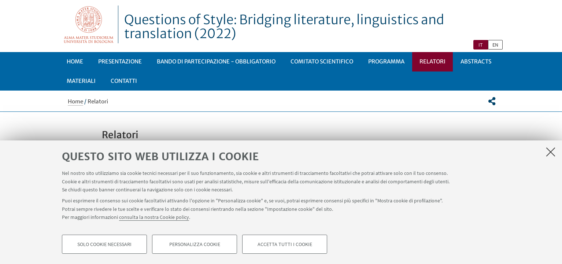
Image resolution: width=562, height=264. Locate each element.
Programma (386, 61)
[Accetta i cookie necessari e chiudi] (551, 152)
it (480, 44)
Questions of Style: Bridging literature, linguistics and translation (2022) (284, 27)
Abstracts (476, 61)
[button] (492, 101)
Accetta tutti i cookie (285, 244)
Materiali (81, 80)
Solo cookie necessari (104, 244)
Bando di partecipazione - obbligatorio (216, 61)
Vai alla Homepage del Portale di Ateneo (88, 24)
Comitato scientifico (322, 61)
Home (75, 61)
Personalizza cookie (194, 244)
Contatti (124, 80)
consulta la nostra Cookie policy (154, 217)
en (495, 44)
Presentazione (120, 61)
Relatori (432, 61)
